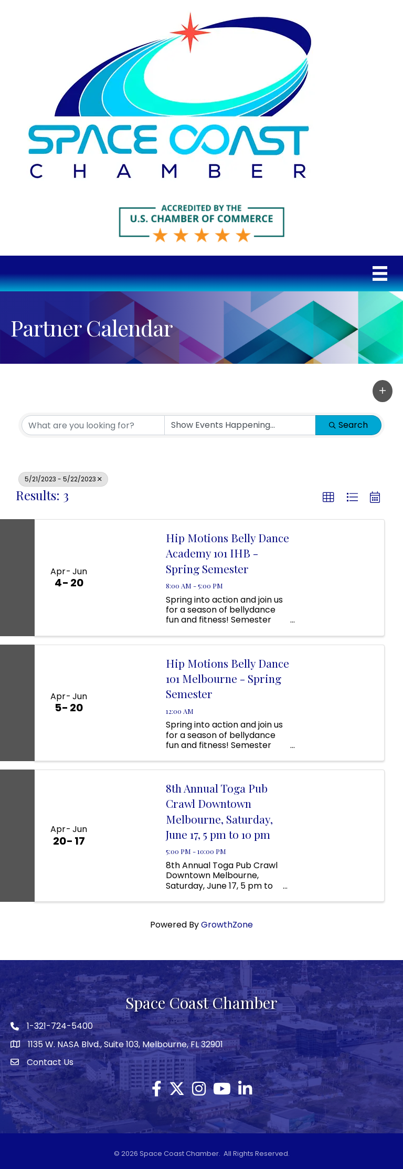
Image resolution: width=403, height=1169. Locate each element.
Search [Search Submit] (348, 425)
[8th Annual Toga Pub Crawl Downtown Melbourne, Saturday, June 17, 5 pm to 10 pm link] (129, 835)
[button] (383, 391)
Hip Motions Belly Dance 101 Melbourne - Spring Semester (227, 678)
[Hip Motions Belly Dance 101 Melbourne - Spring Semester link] (129, 703)
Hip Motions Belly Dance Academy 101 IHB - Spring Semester (227, 553)
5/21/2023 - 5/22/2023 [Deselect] (63, 479)
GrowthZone (227, 925)
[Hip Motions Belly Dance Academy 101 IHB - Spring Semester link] (129, 577)
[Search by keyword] (93, 425)
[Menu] (380, 273)
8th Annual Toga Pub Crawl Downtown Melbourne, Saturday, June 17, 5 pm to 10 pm (219, 811)
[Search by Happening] (240, 425)
